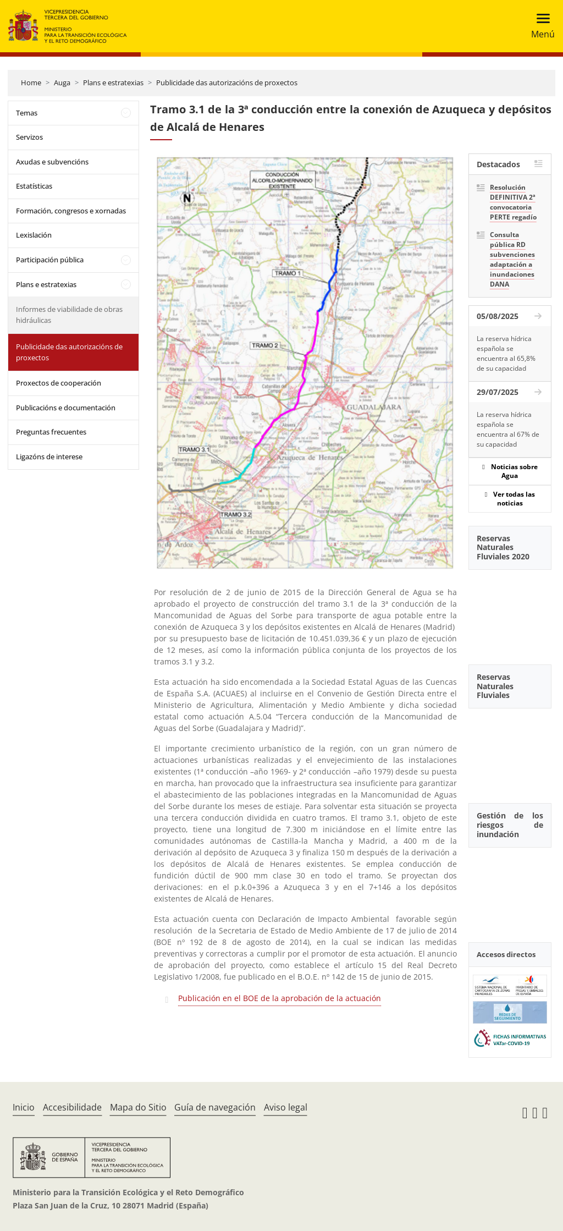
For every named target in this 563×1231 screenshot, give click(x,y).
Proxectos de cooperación (58, 383)
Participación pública (50, 260)
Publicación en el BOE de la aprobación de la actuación (279, 998)
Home (31, 82)
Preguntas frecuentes (51, 432)
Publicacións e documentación (65, 408)
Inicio (24, 1107)
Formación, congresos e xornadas (71, 211)
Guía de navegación (215, 1107)
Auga (62, 82)
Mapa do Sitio (138, 1107)
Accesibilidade (72, 1107)
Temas (26, 113)
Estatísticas (34, 186)
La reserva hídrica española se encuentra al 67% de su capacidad (508, 429)
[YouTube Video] (509, 611)
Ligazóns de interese (49, 456)
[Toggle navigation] (539, 26)
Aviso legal (285, 1107)
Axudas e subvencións (52, 162)
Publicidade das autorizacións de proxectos (226, 82)
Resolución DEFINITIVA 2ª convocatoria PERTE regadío (513, 202)
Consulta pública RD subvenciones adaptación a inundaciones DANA (512, 259)
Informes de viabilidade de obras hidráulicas (69, 314)
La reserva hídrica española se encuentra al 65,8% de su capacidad (506, 353)
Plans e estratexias (113, 82)
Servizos (29, 137)
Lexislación (34, 235)
